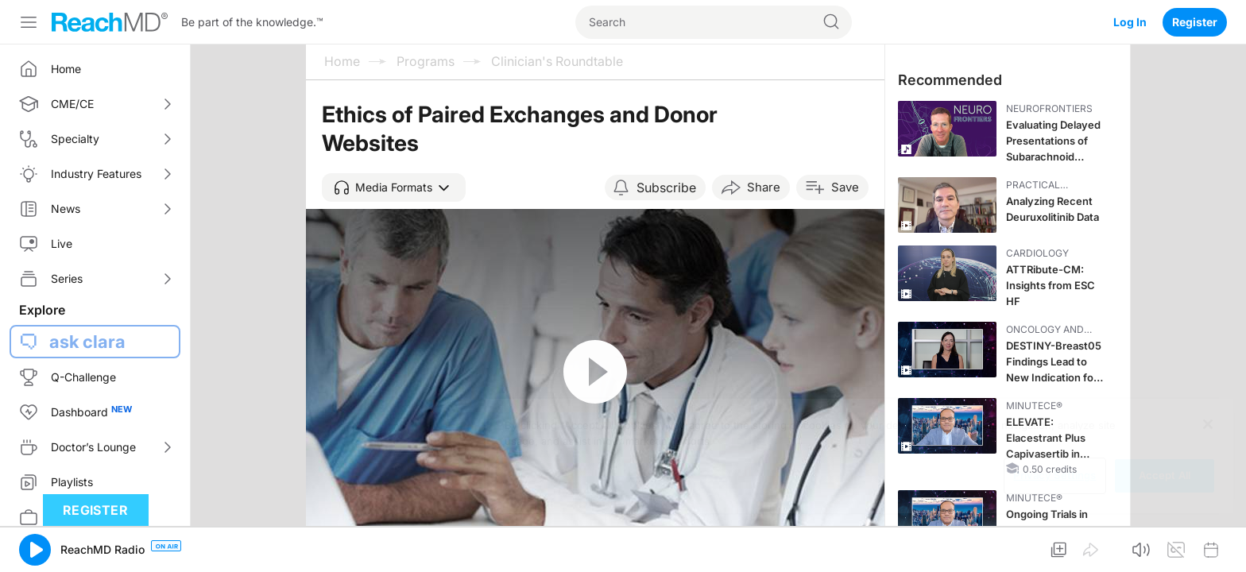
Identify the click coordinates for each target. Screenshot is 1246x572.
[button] (394, 187)
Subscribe (666, 187)
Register (1194, 22)
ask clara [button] (87, 341)
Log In (1130, 22)
